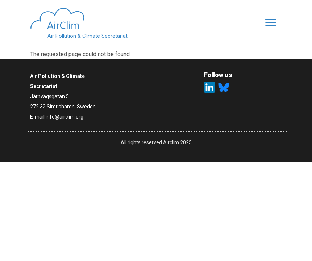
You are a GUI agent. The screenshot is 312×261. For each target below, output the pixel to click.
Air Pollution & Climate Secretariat (87, 36)
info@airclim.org (64, 117)
